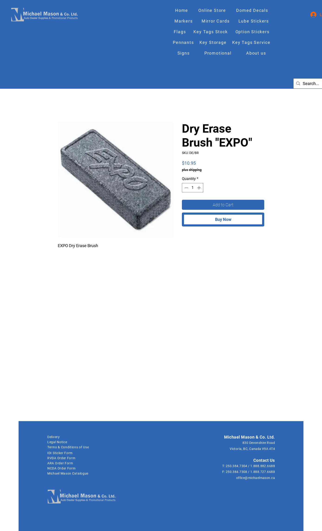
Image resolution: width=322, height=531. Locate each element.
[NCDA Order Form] (75, 468)
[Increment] (199, 187)
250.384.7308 (236, 472)
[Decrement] (186, 187)
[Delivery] (71, 436)
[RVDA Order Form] (71, 458)
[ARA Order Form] (75, 463)
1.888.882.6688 (262, 466)
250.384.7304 (236, 466)
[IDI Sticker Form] (71, 453)
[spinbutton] (192, 187)
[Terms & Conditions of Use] (75, 447)
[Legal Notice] (71, 442)
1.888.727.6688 (262, 472)
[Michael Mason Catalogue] (127, 473)
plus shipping (192, 170)
